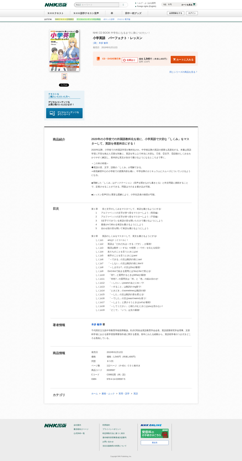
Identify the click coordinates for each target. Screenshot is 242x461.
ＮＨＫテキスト (55, 13)
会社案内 (77, 425)
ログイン (192, 13)
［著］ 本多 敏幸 (100, 43)
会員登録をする (175, 13)
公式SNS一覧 (79, 433)
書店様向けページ (81, 429)
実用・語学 (124, 393)
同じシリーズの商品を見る (183, 72)
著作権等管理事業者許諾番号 (114, 437)
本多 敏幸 (96, 324)
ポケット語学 (109, 19)
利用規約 (106, 425)
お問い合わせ (108, 442)
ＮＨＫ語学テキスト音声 (86, 13)
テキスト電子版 (123, 19)
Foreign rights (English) (146, 6)
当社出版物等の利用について (114, 446)
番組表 (154, 443)
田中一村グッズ (133, 13)
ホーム (94, 393)
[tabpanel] (64, 51)
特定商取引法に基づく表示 (113, 433)
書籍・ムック (108, 393)
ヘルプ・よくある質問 (146, 3)
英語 (136, 393)
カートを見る (188, 5)
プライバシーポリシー (111, 429)
